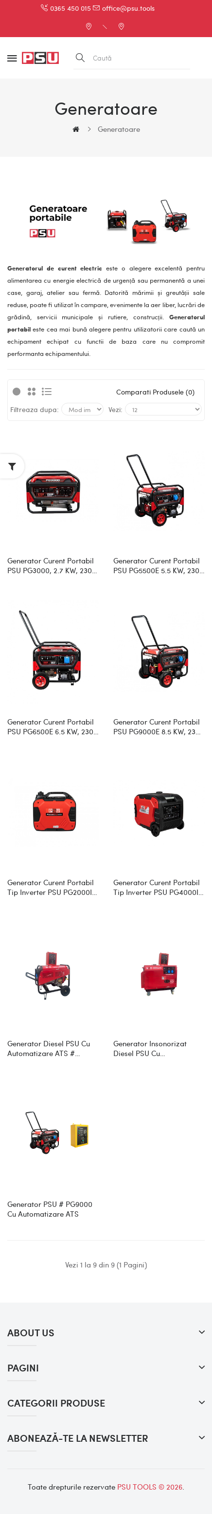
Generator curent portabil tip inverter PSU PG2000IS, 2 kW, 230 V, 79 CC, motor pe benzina (52, 887)
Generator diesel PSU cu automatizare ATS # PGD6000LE (48, 1048)
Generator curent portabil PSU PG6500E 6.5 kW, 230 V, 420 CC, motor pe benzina (50, 726)
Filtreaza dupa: (34, 409)
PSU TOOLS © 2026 (149, 1486)
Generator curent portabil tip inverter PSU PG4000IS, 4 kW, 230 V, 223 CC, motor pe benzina (159, 887)
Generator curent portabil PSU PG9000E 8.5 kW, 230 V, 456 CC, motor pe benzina (156, 726)
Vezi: (115, 409)
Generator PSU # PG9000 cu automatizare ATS (49, 1209)
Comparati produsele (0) (155, 391)
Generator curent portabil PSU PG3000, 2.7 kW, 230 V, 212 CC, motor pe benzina (50, 565)
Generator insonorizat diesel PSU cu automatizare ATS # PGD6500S (150, 1048)
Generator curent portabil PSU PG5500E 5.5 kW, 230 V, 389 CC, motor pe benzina (156, 565)
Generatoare (119, 129)
